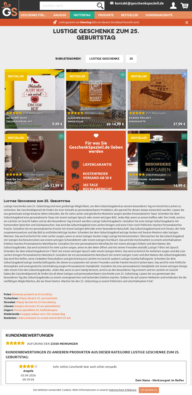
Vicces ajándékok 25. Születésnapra (36, 310)
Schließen (186, 22)
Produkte (106, 15)
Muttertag (82, 15)
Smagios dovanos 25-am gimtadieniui (37, 306)
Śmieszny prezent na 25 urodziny (32, 294)
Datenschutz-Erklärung (122, 390)
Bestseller (129, 15)
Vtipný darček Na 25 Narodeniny (36, 302)
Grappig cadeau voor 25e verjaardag (42, 314)
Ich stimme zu (149, 390)
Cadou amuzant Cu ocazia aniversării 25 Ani (44, 318)
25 (131, 58)
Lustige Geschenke (104, 58)
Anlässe (59, 15)
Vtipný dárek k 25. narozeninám (38, 298)
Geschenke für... (33, 15)
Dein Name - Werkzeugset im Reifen (159, 380)
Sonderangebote (159, 15)
